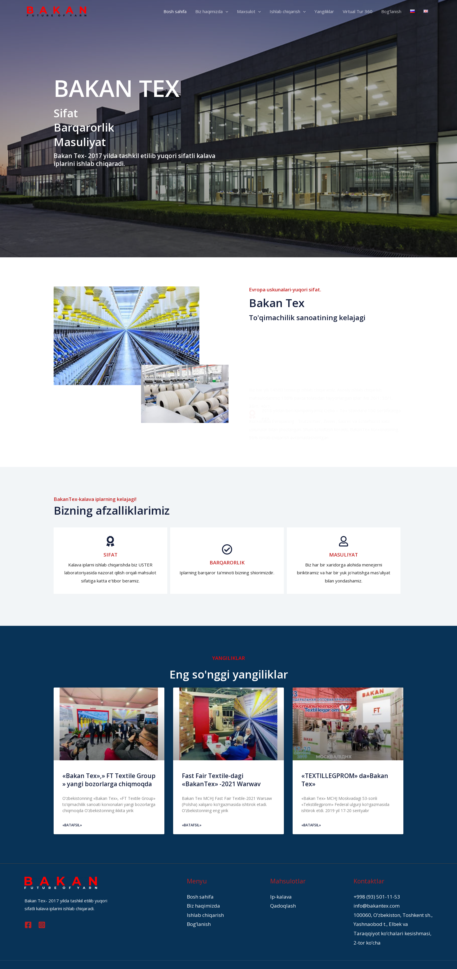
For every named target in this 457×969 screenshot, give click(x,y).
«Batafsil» (72, 825)
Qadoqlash (281, 904)
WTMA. (347, 957)
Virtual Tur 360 (357, 11)
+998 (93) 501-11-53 (375, 896)
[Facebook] (28, 925)
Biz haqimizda (211, 11)
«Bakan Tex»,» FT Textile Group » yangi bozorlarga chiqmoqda (109, 780)
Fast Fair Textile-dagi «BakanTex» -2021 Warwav (221, 780)
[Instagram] (41, 925)
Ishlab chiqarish (288, 11)
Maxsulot (249, 11)
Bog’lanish (391, 11)
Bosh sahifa (175, 11)
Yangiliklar (324, 11)
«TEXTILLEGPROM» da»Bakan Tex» (344, 780)
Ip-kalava (279, 896)
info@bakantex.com (373, 904)
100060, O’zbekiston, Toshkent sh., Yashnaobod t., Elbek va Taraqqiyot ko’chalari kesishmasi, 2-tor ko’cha (389, 920)
